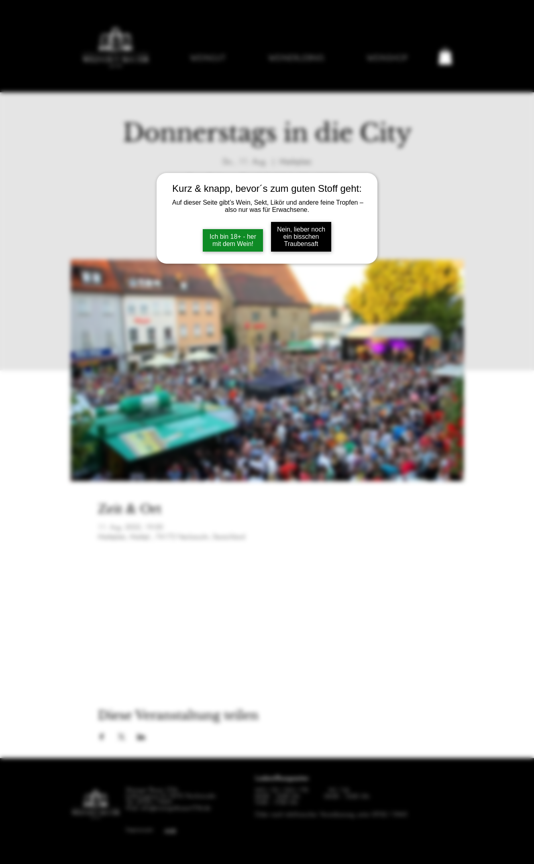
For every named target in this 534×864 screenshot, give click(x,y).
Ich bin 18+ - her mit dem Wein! (233, 240)
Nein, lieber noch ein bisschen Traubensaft (301, 236)
